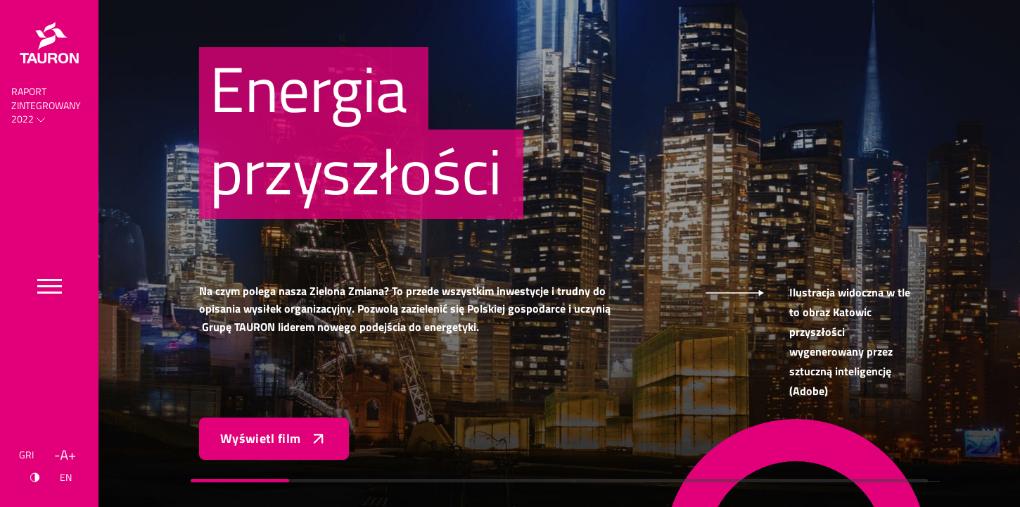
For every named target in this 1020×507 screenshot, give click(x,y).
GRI (26, 454)
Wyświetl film (274, 439)
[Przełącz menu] (49, 286)
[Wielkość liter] (65, 454)
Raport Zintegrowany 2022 (46, 105)
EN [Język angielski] (66, 477)
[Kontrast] (35, 477)
